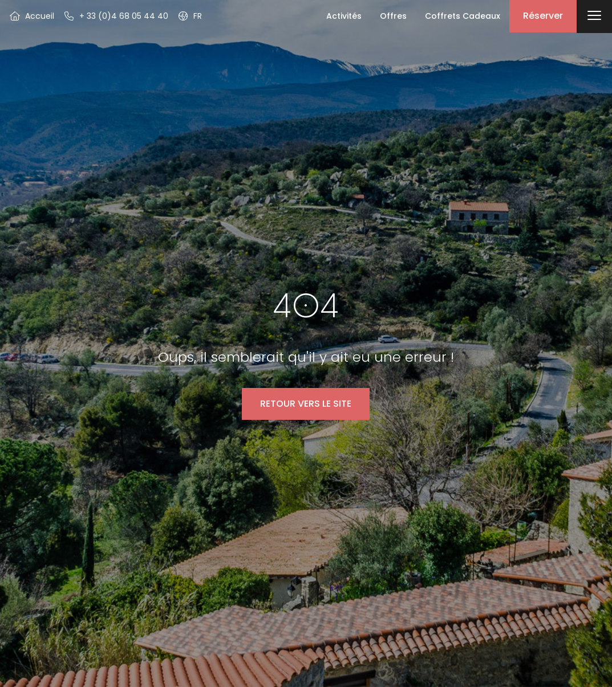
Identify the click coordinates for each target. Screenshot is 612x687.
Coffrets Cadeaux (462, 16)
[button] (189, 16)
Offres (393, 16)
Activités (344, 16)
